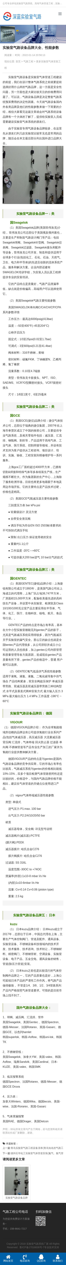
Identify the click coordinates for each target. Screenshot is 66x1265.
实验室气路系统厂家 (37, 1243)
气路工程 (28, 61)
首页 (18, 61)
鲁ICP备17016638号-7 (32, 1247)
